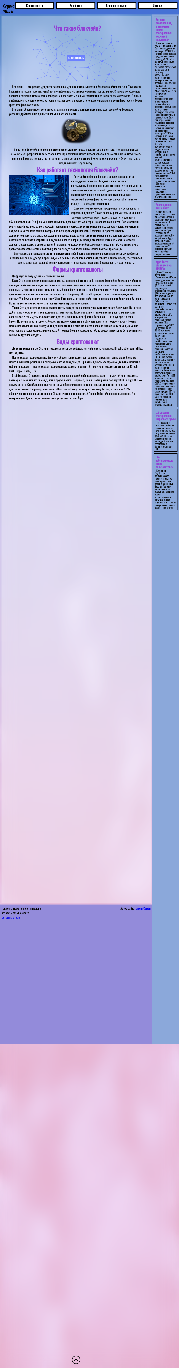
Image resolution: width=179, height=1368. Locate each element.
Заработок (76, 5)
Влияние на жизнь (116, 5)
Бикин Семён (143, 908)
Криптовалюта (34, 5)
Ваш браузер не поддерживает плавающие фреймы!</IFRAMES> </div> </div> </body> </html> (165, 527)
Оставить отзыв (11, 917)
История (158, 5)
